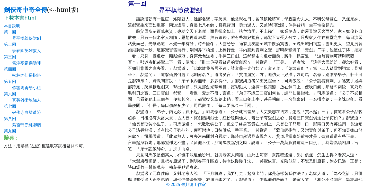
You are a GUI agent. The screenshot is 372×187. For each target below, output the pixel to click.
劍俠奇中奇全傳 (25, 9)
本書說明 (12, 26)
